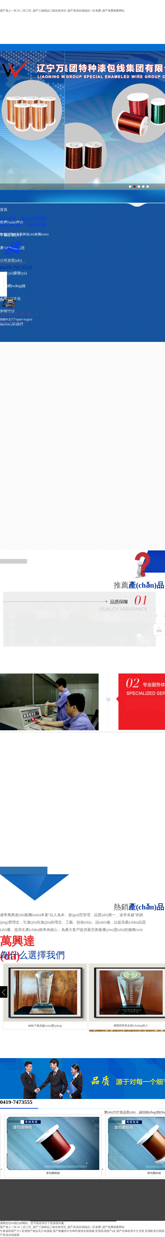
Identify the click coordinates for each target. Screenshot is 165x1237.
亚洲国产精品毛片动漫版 (37, 1231)
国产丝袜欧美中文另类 (130, 1231)
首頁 (3, 210)
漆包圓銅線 (56, 1173)
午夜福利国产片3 (10, 1231)
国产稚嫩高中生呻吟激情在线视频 (73, 1231)
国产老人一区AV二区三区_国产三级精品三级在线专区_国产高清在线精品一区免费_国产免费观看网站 (62, 10)
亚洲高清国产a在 (105, 1231)
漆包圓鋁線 (157, 1173)
